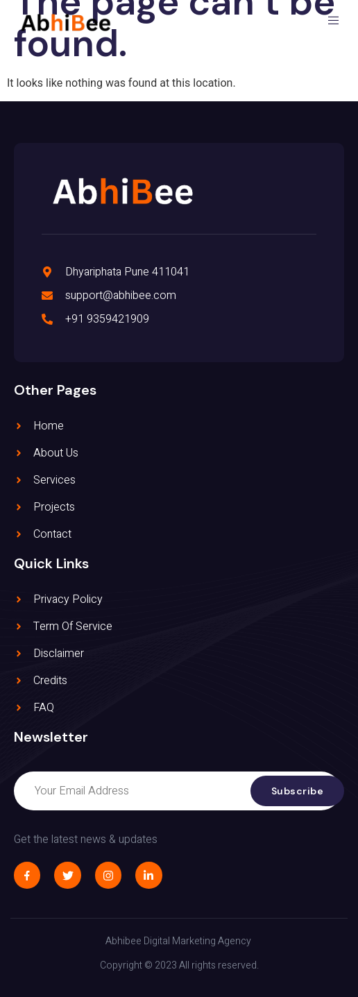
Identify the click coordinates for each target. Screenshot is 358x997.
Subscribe (297, 791)
